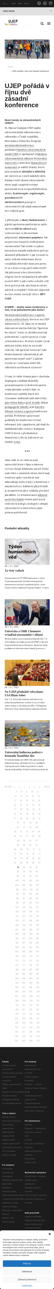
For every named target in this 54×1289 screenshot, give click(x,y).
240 (16, 1036)
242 (30, 1036)
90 (30, 867)
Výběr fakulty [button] (27, 11)
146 (30, 929)
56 (21, 836)
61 (24, 840)
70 (27, 849)
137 (23, 920)
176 (17, 965)
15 (33, 796)
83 (15, 863)
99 (36, 876)
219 (37, 1009)
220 (16, 1014)
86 (33, 863)
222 (30, 1014)
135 (37, 916)
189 (23, 978)
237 (23, 1032)
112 (17, 894)
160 (17, 947)
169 (23, 956)
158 (30, 943)
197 (23, 987)
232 (16, 1027)
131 (37, 911)
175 (37, 960)
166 (30, 951)
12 (15, 796)
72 (39, 849)
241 (23, 1036)
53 (33, 831)
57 (27, 836)
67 (37, 845)
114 (30, 894)
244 (16, 1040)
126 (30, 907)
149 (23, 934)
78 (15, 858)
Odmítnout (27, 1271)
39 (27, 818)
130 (30, 911)
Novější (8, 786)
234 (30, 1027)
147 (37, 929)
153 (23, 938)
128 (17, 911)
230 (31, 1023)
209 (24, 1000)
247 (38, 1040)
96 (18, 876)
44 (30, 823)
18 (21, 800)
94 (30, 871)
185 (23, 974)
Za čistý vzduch (14, 570)
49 (36, 827)
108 (17, 889)
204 (16, 996)
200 (16, 991)
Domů (10, 67)
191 (37, 978)
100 (17, 880)
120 (17, 903)
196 (16, 987)
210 (31, 1000)
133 (23, 916)
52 (27, 831)
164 (16, 951)
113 (24, 894)
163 (37, 947)
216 (17, 1009)
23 (21, 805)
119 (37, 898)
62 (30, 840)
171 (37, 956)
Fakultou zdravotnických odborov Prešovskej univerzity (26, 158)
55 (15, 836)
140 (17, 925)
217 (23, 1009)
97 (24, 876)
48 (30, 827)
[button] (49, 1234)
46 (18, 827)
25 (33, 805)
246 (31, 1040)
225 (23, 1018)
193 (23, 983)
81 (33, 858)
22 (15, 805)
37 (15, 818)
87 (39, 863)
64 (18, 845)
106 (30, 885)
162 (30, 947)
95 (37, 871)
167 (37, 951)
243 (38, 1036)
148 (17, 934)
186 (30, 974)
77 (39, 854)
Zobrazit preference (27, 1279)
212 (17, 1005)
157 (23, 943)
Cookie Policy (27, 1285)
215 (37, 1005)
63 (36, 840)
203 (38, 991)
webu (17, 441)
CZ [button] (5, 3)
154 (30, 938)
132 (17, 916)
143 (37, 925)
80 (27, 858)
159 (37, 943)
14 (27, 796)
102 (30, 880)
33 (21, 814)
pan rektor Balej (14, 402)
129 (23, 911)
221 (23, 1014)
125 (23, 907)
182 (30, 969)
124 (17, 907)
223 (37, 1014)
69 (21, 849)
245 (23, 1040)
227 (37, 1018)
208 (16, 1000)
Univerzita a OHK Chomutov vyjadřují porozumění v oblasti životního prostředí (24, 635)
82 (39, 858)
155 (37, 938)
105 (23, 885)
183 (37, 969)
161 (24, 947)
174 (30, 960)
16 (39, 796)
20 (33, 800)
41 (39, 818)
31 (39, 809)
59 (39, 836)
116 (17, 898)
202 (30, 991)
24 (27, 805)
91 (36, 867)
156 (17, 943)
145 (23, 929)
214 (30, 1005)
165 (23, 951)
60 (18, 840)
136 (17, 920)
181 (24, 969)
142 (30, 925)
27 (15, 809)
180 (17, 969)
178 (30, 965)
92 (18, 871)
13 (21, 796)
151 (37, 934)
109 (24, 889)
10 (32, 791)
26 (39, 805)
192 (16, 983)
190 (30, 978)
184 (17, 974)
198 (30, 987)
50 (15, 831)
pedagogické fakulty (16, 407)
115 (37, 894)
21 (39, 800)
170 (31, 956)
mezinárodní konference (19, 145)
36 (39, 814)
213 (23, 1005)
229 (23, 1023)
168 (17, 956)
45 (37, 823)
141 (24, 925)
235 (37, 1027)
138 (30, 920)
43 (24, 823)
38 (21, 818)
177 (23, 965)
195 (37, 983)
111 (37, 889)
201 (23, 991)
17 (15, 800)
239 (37, 1032)
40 (33, 818)
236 (16, 1032)
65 (24, 845)
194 (30, 983)
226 (30, 1018)
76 (33, 854)
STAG (26, 3)
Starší (47, 786)
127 (37, 907)
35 (33, 814)
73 (15, 854)
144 (16, 929)
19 (27, 800)
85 (27, 863)
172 (17, 960)
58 (33, 836)
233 (23, 1027)
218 (30, 1009)
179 (37, 965)
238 (30, 1032)
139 (37, 920)
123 (37, 903)
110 (31, 889)
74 (21, 854)
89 (24, 867)
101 (24, 880)
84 (21, 863)
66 (30, 845)
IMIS (20, 3)
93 (24, 871)
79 (21, 858)
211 (38, 1000)
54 (39, 831)
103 (37, 880)
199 (37, 987)
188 (17, 978)
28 (21, 809)
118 (30, 898)
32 (15, 814)
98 (30, 876)
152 (17, 938)
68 (15, 849)
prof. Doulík (33, 402)
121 (24, 903)
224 (16, 1018)
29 (27, 809)
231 (38, 1023)
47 (24, 827)
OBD (13, 3)
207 (38, 996)
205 (23, 996)
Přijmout (27, 1263)
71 (33, 849)
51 (21, 831)
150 (31, 934)
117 (24, 898)
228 (16, 1023)
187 (37, 974)
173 (23, 960)
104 (16, 885)
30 (33, 809)
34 (27, 814)
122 (30, 903)
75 (27, 854)
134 (30, 916)
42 (18, 823)
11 (38, 791)
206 (31, 996)
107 (37, 885)
